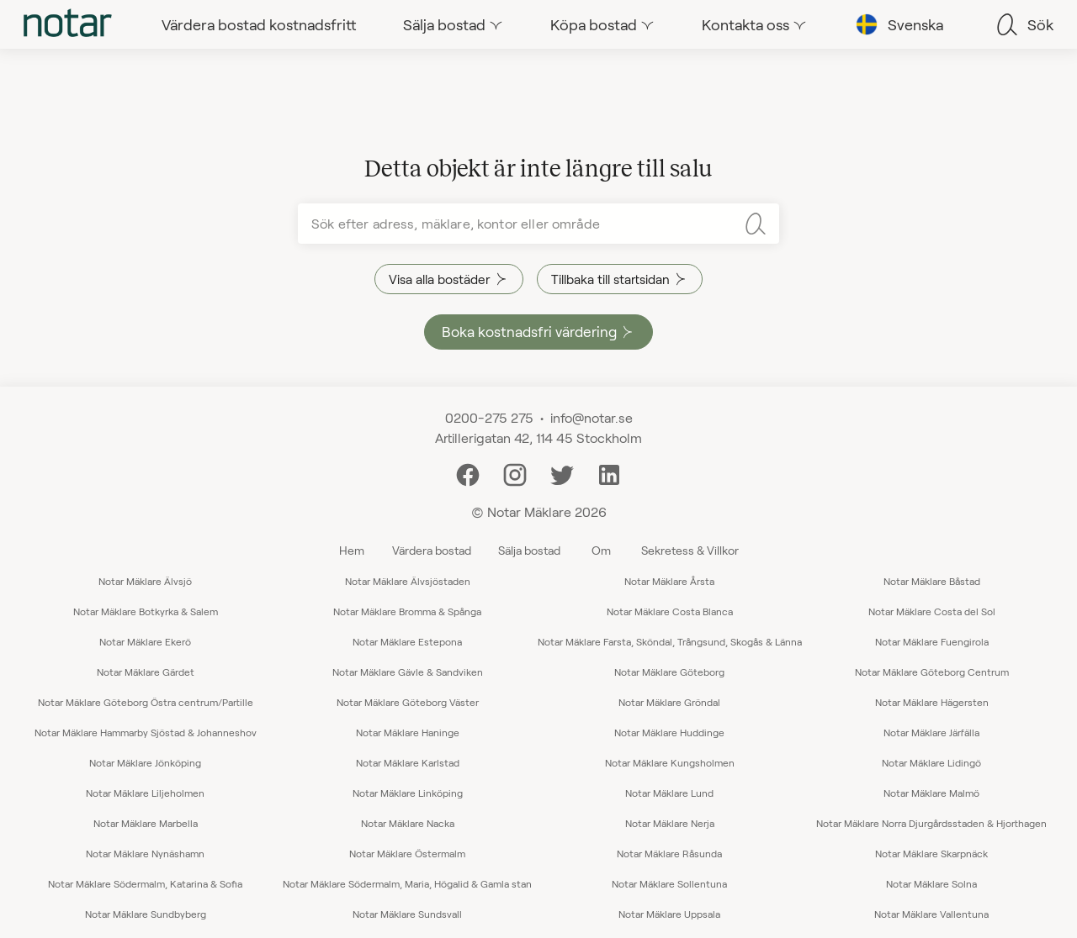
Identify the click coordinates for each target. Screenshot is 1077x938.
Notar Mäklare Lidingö (931, 762)
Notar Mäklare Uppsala (669, 914)
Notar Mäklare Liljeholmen (145, 792)
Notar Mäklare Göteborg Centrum (932, 671)
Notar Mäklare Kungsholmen (670, 762)
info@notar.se (591, 417)
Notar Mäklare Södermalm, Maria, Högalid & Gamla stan (407, 883)
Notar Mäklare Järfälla (931, 732)
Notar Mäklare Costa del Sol (931, 611)
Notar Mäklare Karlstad (407, 762)
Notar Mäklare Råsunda (669, 853)
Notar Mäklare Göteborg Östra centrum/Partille (145, 702)
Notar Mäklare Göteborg (669, 671)
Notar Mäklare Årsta (669, 581)
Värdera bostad (431, 550)
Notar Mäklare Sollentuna (669, 883)
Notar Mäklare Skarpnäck (931, 853)
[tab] (67, 24)
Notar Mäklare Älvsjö (145, 581)
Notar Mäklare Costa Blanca (670, 611)
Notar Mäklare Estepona (407, 641)
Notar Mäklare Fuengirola (932, 641)
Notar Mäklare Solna (931, 883)
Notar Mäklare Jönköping (145, 762)
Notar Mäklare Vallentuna (931, 914)
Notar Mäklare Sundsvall (407, 914)
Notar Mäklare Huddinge (669, 732)
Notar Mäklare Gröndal (669, 702)
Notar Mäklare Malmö (931, 792)
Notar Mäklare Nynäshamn (145, 853)
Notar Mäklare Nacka (407, 823)
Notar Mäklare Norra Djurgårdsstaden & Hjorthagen (931, 823)
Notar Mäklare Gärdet (145, 671)
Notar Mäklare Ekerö (145, 641)
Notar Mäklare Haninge (407, 732)
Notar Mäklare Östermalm (407, 853)
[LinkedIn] (609, 473)
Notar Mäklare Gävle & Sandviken (407, 671)
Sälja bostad (529, 550)
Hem (351, 550)
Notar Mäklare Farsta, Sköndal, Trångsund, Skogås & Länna (670, 641)
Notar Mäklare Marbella (145, 823)
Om (601, 550)
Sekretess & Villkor (690, 550)
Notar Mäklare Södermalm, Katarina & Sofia (145, 883)
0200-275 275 (489, 417)
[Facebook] (467, 473)
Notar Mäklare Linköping (408, 792)
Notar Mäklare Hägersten (932, 702)
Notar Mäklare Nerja (669, 823)
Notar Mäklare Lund (669, 792)
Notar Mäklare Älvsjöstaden (407, 581)
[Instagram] (514, 473)
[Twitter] (562, 473)
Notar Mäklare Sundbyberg (145, 914)
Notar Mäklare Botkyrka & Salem (145, 611)
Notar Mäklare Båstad (931, 581)
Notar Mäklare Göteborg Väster (408, 702)
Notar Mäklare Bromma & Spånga (407, 611)
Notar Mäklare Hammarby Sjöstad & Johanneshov (145, 732)
